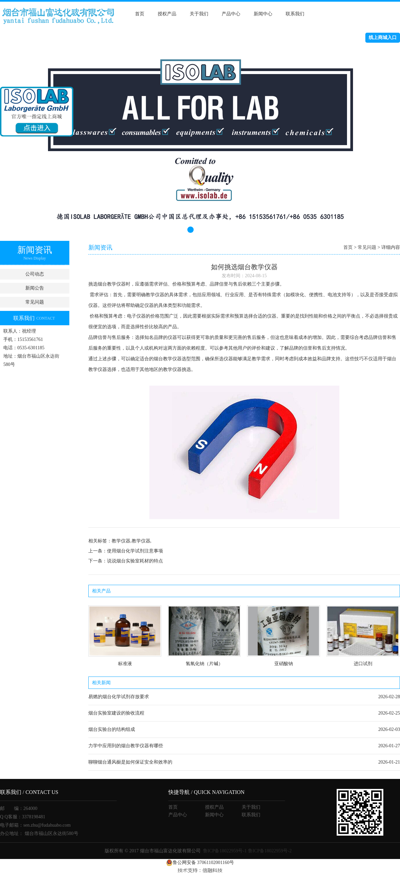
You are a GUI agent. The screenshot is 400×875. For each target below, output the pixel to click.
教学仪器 (116, 284)
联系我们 (295, 13)
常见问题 (34, 302)
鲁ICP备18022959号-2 (270, 850)
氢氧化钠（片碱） (204, 663)
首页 (139, 13)
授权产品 (167, 13)
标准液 (125, 663)
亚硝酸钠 (283, 663)
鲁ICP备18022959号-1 (225, 850)
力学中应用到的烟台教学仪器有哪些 (125, 745)
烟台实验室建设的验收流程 (116, 713)
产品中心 (231, 13)
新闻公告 (34, 288)
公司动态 (34, 274)
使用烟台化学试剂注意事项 (135, 550)
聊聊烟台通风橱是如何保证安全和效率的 (130, 762)
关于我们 (199, 13)
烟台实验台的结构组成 (111, 729)
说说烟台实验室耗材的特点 (135, 560)
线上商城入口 (383, 37)
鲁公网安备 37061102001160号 (200, 862)
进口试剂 (363, 663)
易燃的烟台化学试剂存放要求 (118, 696)
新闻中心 (263, 13)
